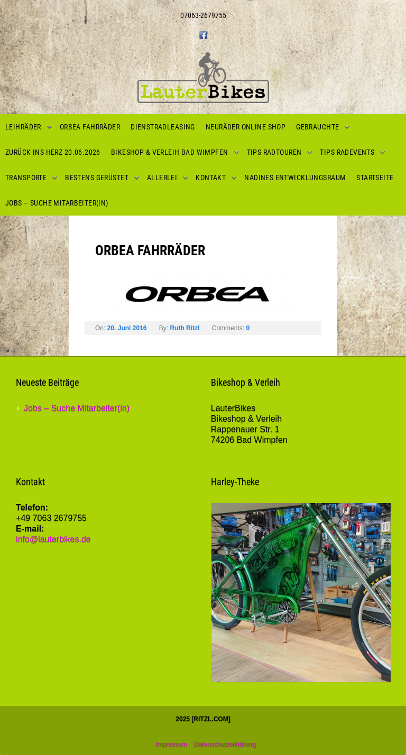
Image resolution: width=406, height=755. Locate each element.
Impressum (171, 744)
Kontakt (211, 177)
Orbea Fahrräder (90, 127)
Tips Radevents (347, 152)
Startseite (374, 177)
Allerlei (162, 177)
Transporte (26, 177)
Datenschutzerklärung (225, 744)
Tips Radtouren (274, 152)
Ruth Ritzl (184, 328)
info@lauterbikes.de (53, 539)
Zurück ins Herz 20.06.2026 (52, 152)
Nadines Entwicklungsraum (295, 177)
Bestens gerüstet (96, 177)
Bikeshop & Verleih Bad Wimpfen (169, 152)
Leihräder (23, 127)
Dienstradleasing (163, 127)
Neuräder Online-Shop (245, 127)
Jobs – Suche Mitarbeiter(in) (56, 203)
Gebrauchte (317, 127)
